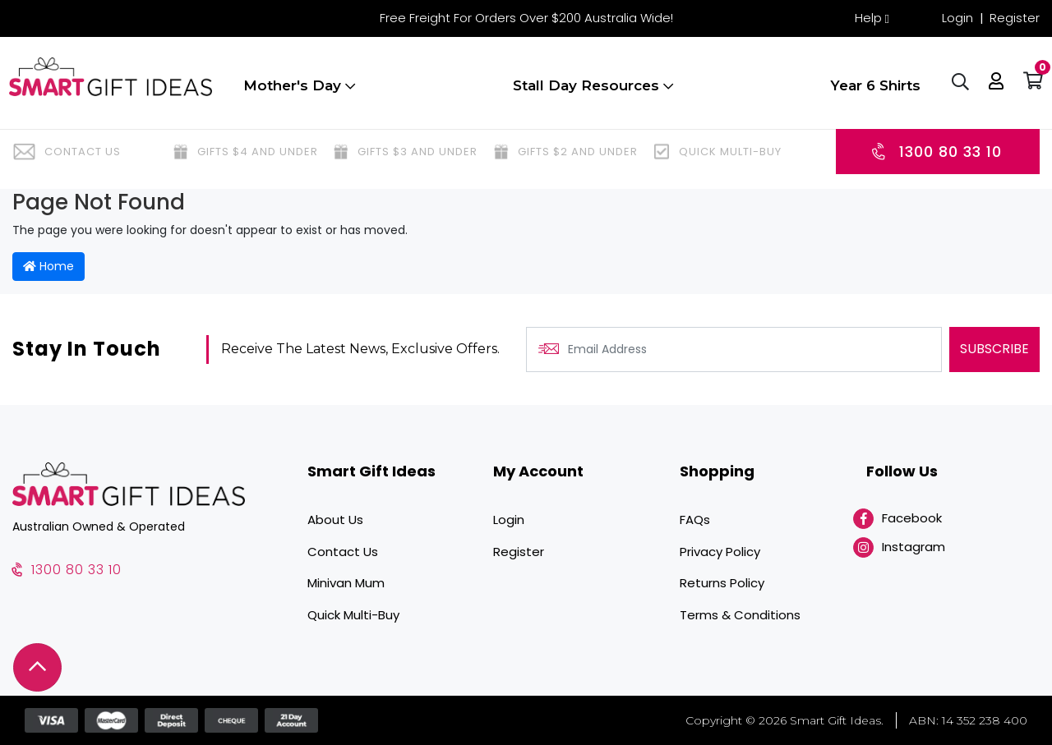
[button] (992, 90)
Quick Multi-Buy (353, 614)
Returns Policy (722, 582)
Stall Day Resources (590, 93)
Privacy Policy (720, 551)
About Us (335, 519)
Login (957, 17)
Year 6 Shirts (872, 93)
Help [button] (868, 17)
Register (1015, 17)
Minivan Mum (346, 582)
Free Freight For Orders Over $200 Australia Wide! (526, 17)
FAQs (695, 519)
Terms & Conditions (740, 614)
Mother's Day (296, 93)
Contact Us (342, 551)
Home (48, 266)
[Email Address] (734, 349)
